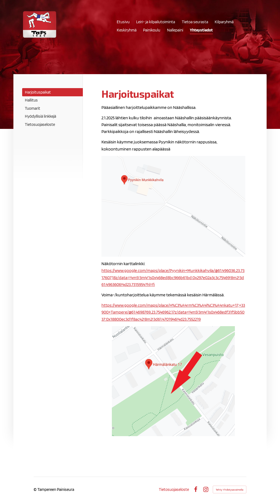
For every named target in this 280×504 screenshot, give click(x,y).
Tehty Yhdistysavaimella (229, 489)
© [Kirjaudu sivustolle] (35, 489)
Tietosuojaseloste (174, 489)
